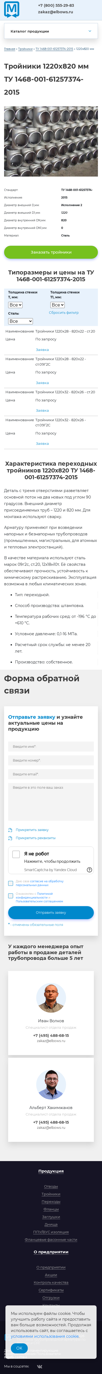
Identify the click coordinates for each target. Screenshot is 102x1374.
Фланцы (51, 1209)
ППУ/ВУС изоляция (51, 1232)
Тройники (51, 1194)
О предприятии (51, 1251)
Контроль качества (51, 1282)
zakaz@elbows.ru (55, 11)
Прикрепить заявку (32, 830)
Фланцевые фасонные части (51, 1239)
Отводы (51, 1186)
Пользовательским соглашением (39, 901)
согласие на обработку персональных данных (40, 883)
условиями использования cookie (45, 1336)
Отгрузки (51, 1297)
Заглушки (51, 1217)
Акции (51, 1275)
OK (19, 1348)
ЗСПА (28, 9)
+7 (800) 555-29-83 (56, 5)
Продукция (51, 1171)
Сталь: (13, 313)
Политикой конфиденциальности (34, 895)
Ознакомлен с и (39, 897)
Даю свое (40, 883)
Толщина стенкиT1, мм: (65, 294)
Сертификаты (51, 1290)
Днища (51, 1224)
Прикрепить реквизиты (35, 838)
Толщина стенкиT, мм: (23, 294)
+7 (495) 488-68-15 (51, 1035)
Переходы (51, 1201)
